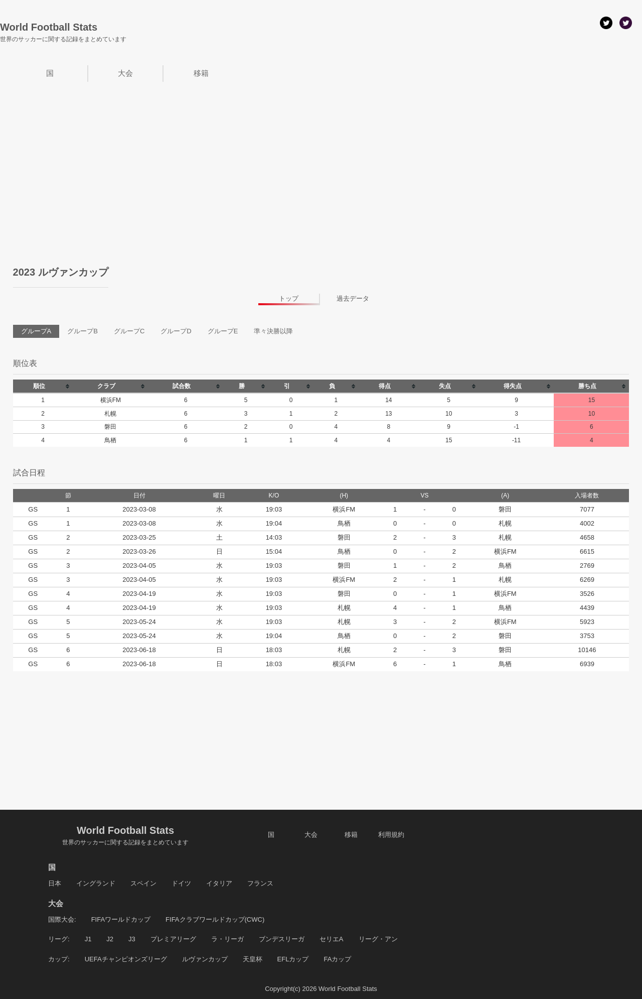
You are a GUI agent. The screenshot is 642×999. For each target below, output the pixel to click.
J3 (131, 939)
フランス (260, 883)
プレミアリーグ (173, 939)
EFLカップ (293, 959)
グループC (129, 331)
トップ (288, 298)
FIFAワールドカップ (120, 919)
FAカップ (337, 959)
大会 (125, 73)
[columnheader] (43, 386)
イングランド (95, 883)
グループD (175, 331)
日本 (54, 883)
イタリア (219, 883)
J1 (88, 939)
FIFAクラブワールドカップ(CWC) (215, 919)
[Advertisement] (321, 157)
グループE (223, 331)
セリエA (331, 939)
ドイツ (181, 883)
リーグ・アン (378, 939)
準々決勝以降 (273, 331)
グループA (36, 331)
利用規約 (391, 834)
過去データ (353, 298)
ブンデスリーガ (281, 939)
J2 (109, 939)
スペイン (143, 883)
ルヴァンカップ (205, 959)
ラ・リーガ (227, 939)
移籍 (201, 73)
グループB (82, 331)
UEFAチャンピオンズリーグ (126, 959)
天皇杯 (252, 959)
